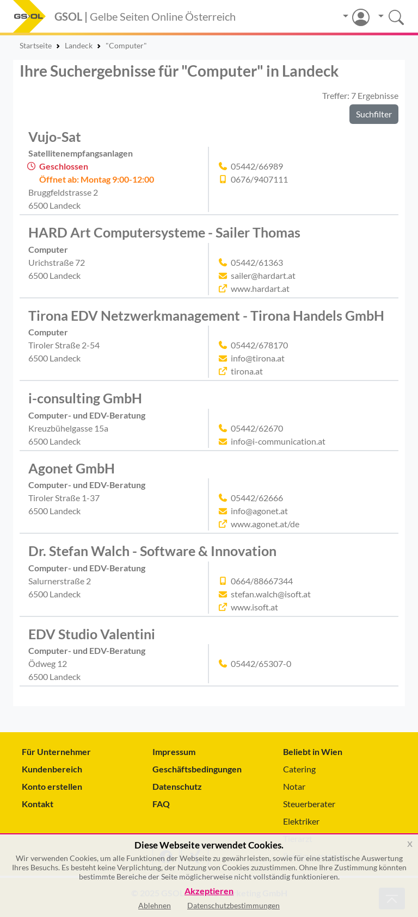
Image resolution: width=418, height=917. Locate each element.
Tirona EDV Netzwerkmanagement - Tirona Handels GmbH (206, 315)
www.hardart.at (260, 288)
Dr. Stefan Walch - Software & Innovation (152, 550)
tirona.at (247, 371)
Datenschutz (177, 786)
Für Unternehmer (56, 751)
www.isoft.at (254, 607)
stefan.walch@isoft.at (271, 594)
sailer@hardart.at (263, 275)
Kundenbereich (52, 769)
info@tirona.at (258, 358)
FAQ (161, 804)
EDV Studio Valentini (91, 634)
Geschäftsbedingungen (197, 769)
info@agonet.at (259, 511)
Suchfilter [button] (374, 114)
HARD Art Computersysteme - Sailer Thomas (164, 232)
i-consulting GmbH (85, 398)
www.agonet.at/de (265, 524)
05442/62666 (257, 497)
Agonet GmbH (71, 468)
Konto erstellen (52, 786)
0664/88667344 (262, 581)
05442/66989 (257, 166)
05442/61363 (257, 262)
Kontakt (37, 804)
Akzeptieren (209, 891)
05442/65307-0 (261, 663)
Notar (294, 786)
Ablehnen (154, 905)
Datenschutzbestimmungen (233, 905)
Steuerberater (309, 804)
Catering (299, 769)
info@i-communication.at (278, 441)
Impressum (173, 751)
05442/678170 (259, 345)
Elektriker (301, 821)
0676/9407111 (259, 179)
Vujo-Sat (54, 136)
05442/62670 (257, 428)
